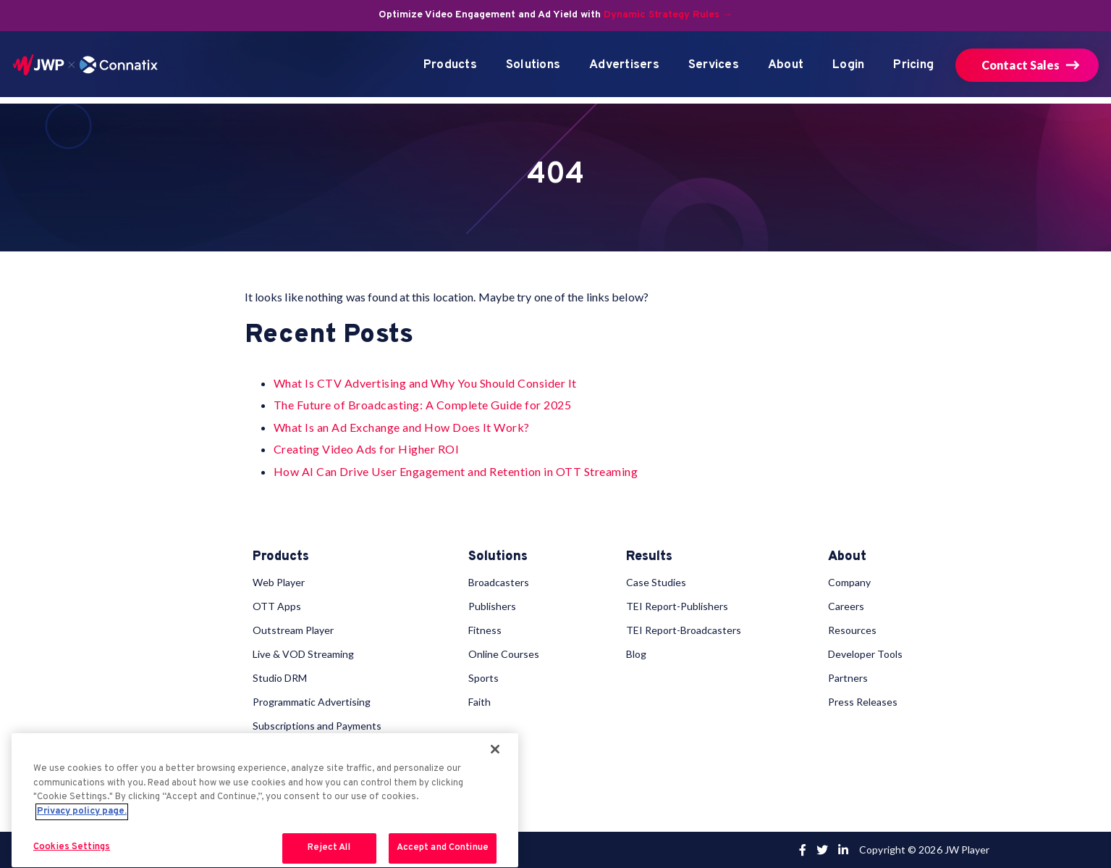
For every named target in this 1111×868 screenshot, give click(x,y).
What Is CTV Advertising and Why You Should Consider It (425, 383)
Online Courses (503, 654)
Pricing (913, 65)
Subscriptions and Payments (317, 725)
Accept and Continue (443, 848)
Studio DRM (280, 678)
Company (849, 582)
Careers (846, 606)
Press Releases (862, 702)
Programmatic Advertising (312, 702)
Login (848, 65)
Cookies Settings (71, 847)
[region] (265, 800)
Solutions (533, 65)
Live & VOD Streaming (303, 654)
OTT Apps (277, 606)
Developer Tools (865, 654)
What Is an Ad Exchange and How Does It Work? (402, 427)
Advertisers (624, 65)
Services (713, 65)
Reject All (329, 848)
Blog (636, 654)
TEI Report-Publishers (677, 606)
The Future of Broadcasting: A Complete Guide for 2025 (423, 405)
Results (649, 557)
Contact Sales (1020, 65)
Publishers (492, 606)
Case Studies (656, 582)
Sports (483, 678)
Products (450, 65)
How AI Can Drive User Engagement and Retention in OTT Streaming (456, 471)
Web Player (279, 582)
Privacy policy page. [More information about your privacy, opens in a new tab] (82, 811)
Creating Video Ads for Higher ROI (367, 449)
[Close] (495, 749)
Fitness (485, 630)
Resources (852, 630)
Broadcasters (498, 582)
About (785, 65)
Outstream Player (293, 630)
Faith (479, 702)
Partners (848, 678)
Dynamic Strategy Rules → (668, 15)
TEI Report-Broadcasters (683, 630)
